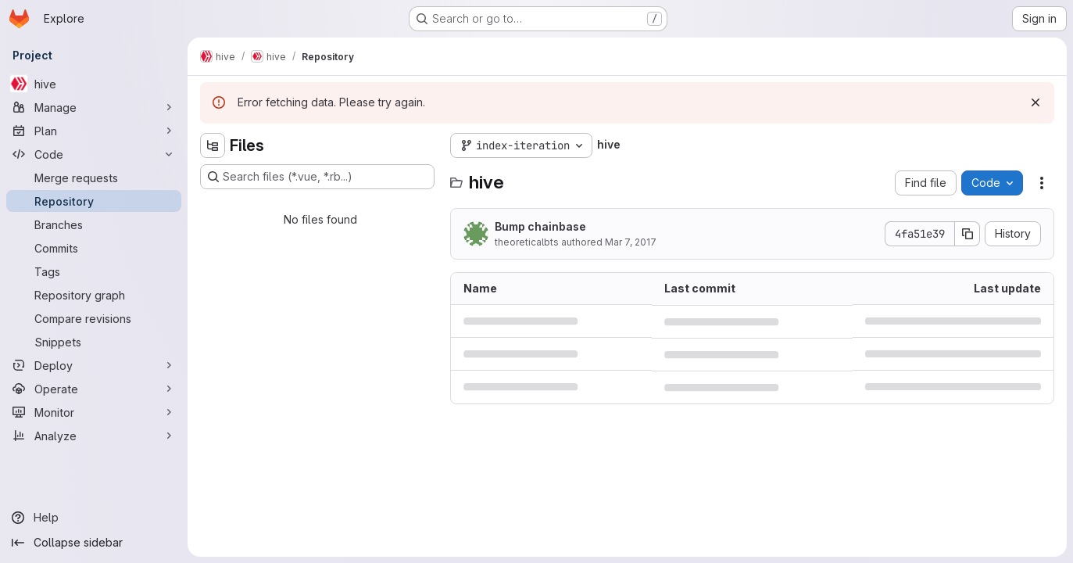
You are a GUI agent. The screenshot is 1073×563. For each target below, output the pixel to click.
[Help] (93, 518)
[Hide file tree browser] (212, 145)
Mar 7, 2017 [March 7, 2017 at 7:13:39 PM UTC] (630, 242)
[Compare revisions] (93, 318)
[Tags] (93, 271)
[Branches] (93, 224)
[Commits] (93, 248)
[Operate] (93, 389)
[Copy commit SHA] (967, 233)
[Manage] (93, 107)
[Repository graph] (93, 295)
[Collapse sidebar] (93, 543)
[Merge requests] (93, 177)
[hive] (93, 84)
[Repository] (93, 201)
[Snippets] (93, 342)
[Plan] (93, 131)
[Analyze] (93, 435)
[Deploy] (93, 365)
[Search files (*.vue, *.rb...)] (317, 176)
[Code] (93, 154)
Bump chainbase (540, 226)
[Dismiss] (1035, 102)
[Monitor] (93, 412)
